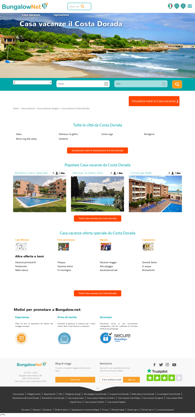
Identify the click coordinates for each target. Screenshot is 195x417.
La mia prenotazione (165, 409)
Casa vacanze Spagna (116, 402)
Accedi (183, 6)
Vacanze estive (65, 266)
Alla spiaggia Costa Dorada (95, 394)
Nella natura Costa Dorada (143, 394)
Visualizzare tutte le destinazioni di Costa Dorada (97, 150)
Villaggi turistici (34, 394)
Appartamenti (49, 394)
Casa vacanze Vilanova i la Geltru (101, 398)
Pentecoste (21, 266)
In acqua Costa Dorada (119, 394)
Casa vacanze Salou (75, 398)
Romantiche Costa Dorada (53, 398)
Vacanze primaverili (25, 262)
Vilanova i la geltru (68, 134)
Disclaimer (47, 409)
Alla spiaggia (106, 266)
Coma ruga (107, 134)
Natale (104, 239)
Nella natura (21, 270)
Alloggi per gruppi (73, 394)
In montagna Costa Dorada (168, 394)
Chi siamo (25, 409)
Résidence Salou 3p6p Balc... (32, 173)
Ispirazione (61, 15)
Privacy (105, 409)
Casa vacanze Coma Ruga (129, 398)
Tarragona (149, 134)
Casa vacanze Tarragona (153, 398)
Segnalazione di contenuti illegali (85, 409)
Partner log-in (148, 409)
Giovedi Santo (149, 262)
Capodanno (148, 239)
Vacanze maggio (108, 262)
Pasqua (61, 262)
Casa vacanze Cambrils (94, 402)
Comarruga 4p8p (141, 173)
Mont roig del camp (26, 138)
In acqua (146, 266)
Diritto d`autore (61, 409)
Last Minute (22, 239)
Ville (60, 394)
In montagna (64, 270)
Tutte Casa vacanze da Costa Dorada (98, 218)
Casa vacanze (31, 15)
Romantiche (148, 270)
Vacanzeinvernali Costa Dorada (25, 398)
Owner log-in (133, 409)
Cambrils (63, 138)
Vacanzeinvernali (108, 270)
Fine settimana (66, 239)
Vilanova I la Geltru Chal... (88, 173)
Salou (19, 134)
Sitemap (36, 409)
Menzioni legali (118, 409)
